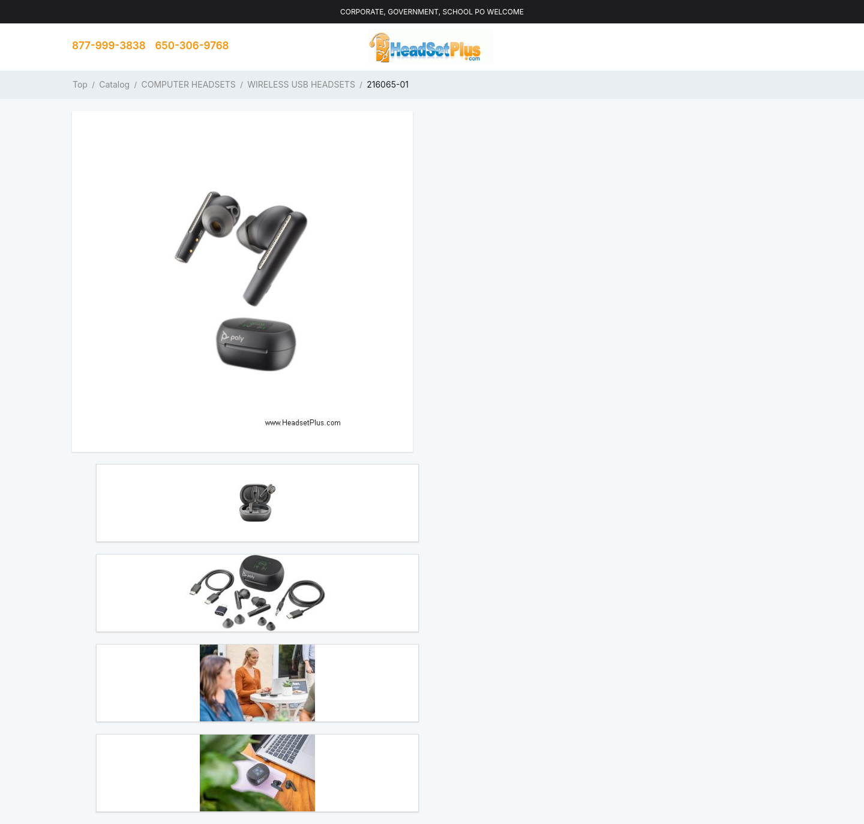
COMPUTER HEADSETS (189, 84)
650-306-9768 (192, 46)
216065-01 (388, 84)
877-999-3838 (109, 46)
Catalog (114, 84)
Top (80, 84)
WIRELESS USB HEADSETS (301, 84)
